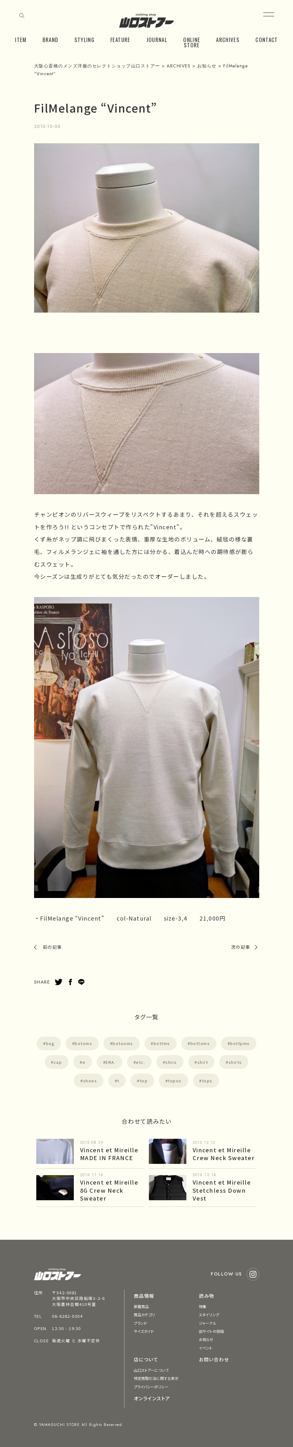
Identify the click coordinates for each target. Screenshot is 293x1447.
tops (207, 1081)
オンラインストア (152, 1398)
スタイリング (209, 1314)
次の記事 (240, 947)
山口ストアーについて (151, 1370)
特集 (202, 1306)
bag (50, 1043)
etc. (140, 1062)
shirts (235, 1062)
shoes (90, 1081)
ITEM (20, 40)
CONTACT (266, 40)
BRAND (50, 40)
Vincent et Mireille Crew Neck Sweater (224, 1154)
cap (58, 1062)
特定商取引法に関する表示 (156, 1378)
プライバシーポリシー (151, 1386)
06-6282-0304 (67, 1316)
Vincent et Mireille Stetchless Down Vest (222, 1190)
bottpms (240, 1043)
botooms (123, 1043)
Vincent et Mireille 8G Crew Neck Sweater (109, 1190)
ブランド (140, 1323)
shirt (202, 1062)
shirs (171, 1062)
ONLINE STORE (191, 42)
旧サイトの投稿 (211, 1331)
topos (175, 1081)
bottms (162, 1043)
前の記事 (52, 947)
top (144, 1081)
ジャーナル (207, 1323)
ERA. (111, 1062)
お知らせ (206, 1339)
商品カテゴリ (144, 1314)
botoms (83, 1043)
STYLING (84, 40)
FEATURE (120, 40)
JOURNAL (157, 40)
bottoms (200, 1043)
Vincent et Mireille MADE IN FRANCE (109, 1154)
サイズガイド (144, 1331)
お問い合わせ (214, 1359)
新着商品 (141, 1306)
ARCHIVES (228, 40)
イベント (205, 1347)
